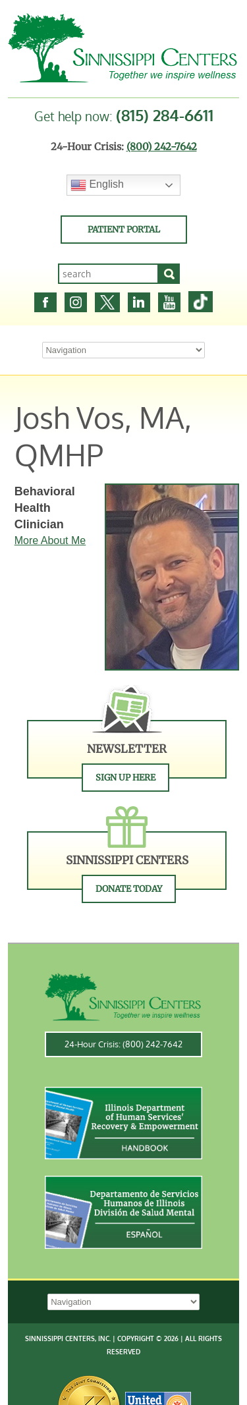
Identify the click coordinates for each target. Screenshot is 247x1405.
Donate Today (129, 889)
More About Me (50, 540)
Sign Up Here (125, 777)
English (97, 185)
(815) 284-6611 (164, 115)
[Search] (169, 273)
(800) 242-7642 (161, 146)
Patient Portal (124, 229)
